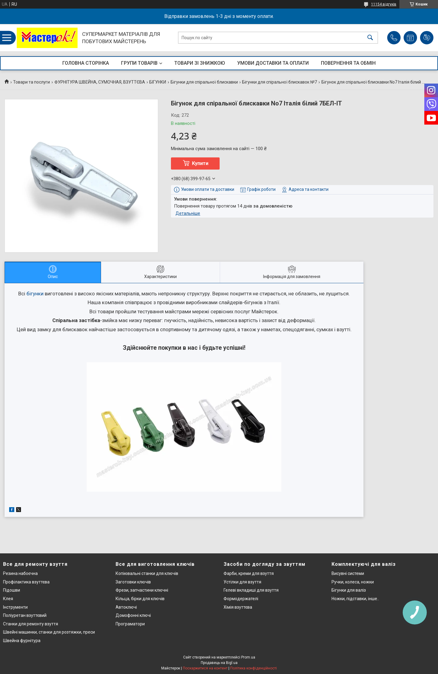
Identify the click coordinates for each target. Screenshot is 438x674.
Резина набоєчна (20, 573)
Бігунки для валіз (349, 590)
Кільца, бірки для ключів (140, 598)
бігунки (34, 294)
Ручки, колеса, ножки (353, 581)
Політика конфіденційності (253, 668)
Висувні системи (348, 573)
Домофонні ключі (133, 615)
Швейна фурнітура (21, 640)
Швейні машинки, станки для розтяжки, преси (49, 632)
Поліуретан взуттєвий (25, 615)
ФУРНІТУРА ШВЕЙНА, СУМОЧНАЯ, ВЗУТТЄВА (99, 82)
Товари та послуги (31, 82)
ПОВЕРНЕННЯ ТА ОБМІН (348, 63)
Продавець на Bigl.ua (219, 663)
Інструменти (15, 607)
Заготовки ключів (133, 581)
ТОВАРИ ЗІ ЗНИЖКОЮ (199, 63)
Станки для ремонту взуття (30, 623)
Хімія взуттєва (238, 607)
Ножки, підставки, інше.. (355, 598)
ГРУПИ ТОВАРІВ (139, 63)
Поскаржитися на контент (205, 668)
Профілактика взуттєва (26, 581)
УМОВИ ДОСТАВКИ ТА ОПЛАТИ (273, 63)
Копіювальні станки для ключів (147, 573)
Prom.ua (248, 657)
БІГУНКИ (157, 82)
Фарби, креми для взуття (249, 573)
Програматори (130, 623)
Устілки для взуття (242, 581)
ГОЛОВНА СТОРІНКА (85, 63)
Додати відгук (426, 37)
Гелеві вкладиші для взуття (251, 590)
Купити (200, 163)
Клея (8, 598)
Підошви (11, 590)
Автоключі (126, 607)
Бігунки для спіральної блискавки (204, 82)
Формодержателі (241, 598)
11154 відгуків (383, 4)
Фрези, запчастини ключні (142, 590)
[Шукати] (370, 37)
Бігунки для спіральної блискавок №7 (279, 82)
